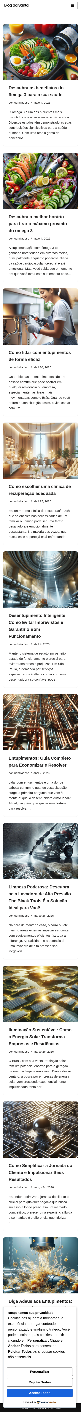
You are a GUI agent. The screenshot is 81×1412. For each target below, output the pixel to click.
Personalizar (39, 1371)
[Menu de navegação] (73, 5)
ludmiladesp (21, 102)
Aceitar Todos (39, 1393)
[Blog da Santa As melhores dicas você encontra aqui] (17, 5)
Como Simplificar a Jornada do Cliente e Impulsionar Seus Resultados (40, 1172)
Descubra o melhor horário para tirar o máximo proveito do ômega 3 (38, 223)
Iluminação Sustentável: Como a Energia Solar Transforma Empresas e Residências (40, 1036)
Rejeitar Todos (40, 1382)
